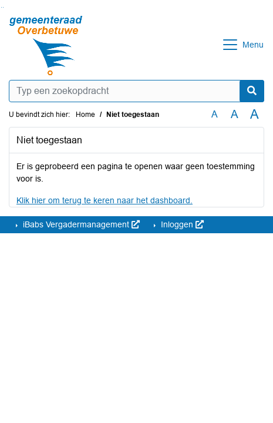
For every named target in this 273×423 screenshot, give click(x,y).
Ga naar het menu (3, 7)
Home (85, 114)
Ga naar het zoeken (1, 7)
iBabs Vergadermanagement (80, 224)
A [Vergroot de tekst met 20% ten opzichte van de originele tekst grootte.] (234, 114)
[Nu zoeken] (252, 91)
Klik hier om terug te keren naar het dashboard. (104, 200)
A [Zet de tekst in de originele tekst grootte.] (214, 114)
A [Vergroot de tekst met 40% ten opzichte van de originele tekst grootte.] (254, 115)
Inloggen (181, 224)
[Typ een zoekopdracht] (136, 91)
